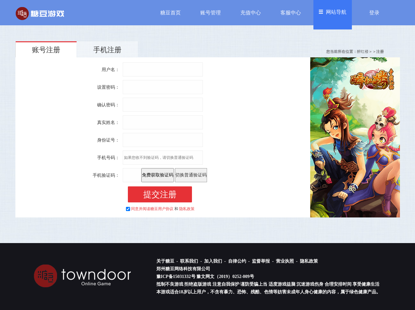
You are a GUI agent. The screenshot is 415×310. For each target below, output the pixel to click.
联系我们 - (191, 261)
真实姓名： (108, 122)
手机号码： (108, 157)
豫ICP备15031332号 (175, 276)
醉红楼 (363, 51)
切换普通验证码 (191, 175)
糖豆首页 (170, 12)
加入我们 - (215, 261)
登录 (374, 12)
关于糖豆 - (167, 261)
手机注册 (107, 50)
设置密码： (108, 87)
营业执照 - (287, 261)
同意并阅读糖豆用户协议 (152, 209)
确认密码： (108, 104)
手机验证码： (106, 175)
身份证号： (108, 140)
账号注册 (46, 50)
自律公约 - (239, 261)
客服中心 (290, 12)
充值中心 (250, 12)
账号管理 (210, 12)
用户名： (111, 69)
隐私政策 (187, 209)
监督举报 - (263, 261)
